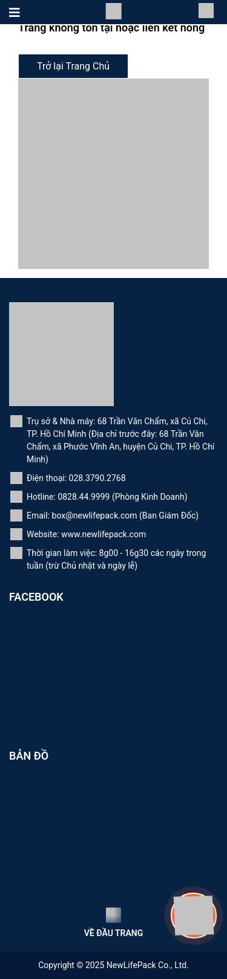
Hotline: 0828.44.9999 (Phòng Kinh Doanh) (107, 497)
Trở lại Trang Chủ (73, 66)
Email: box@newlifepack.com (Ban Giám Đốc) (113, 515)
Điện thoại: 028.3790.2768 (76, 478)
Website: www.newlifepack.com (86, 534)
